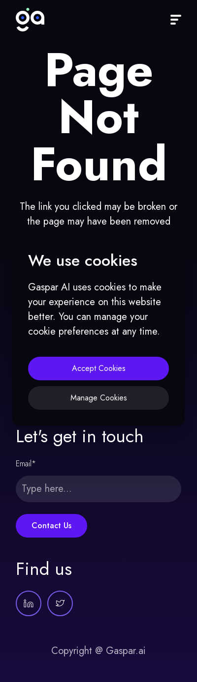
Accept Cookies (99, 368)
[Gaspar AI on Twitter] (60, 603)
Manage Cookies (98, 397)
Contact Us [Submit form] (51, 525)
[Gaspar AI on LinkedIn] (28, 603)
